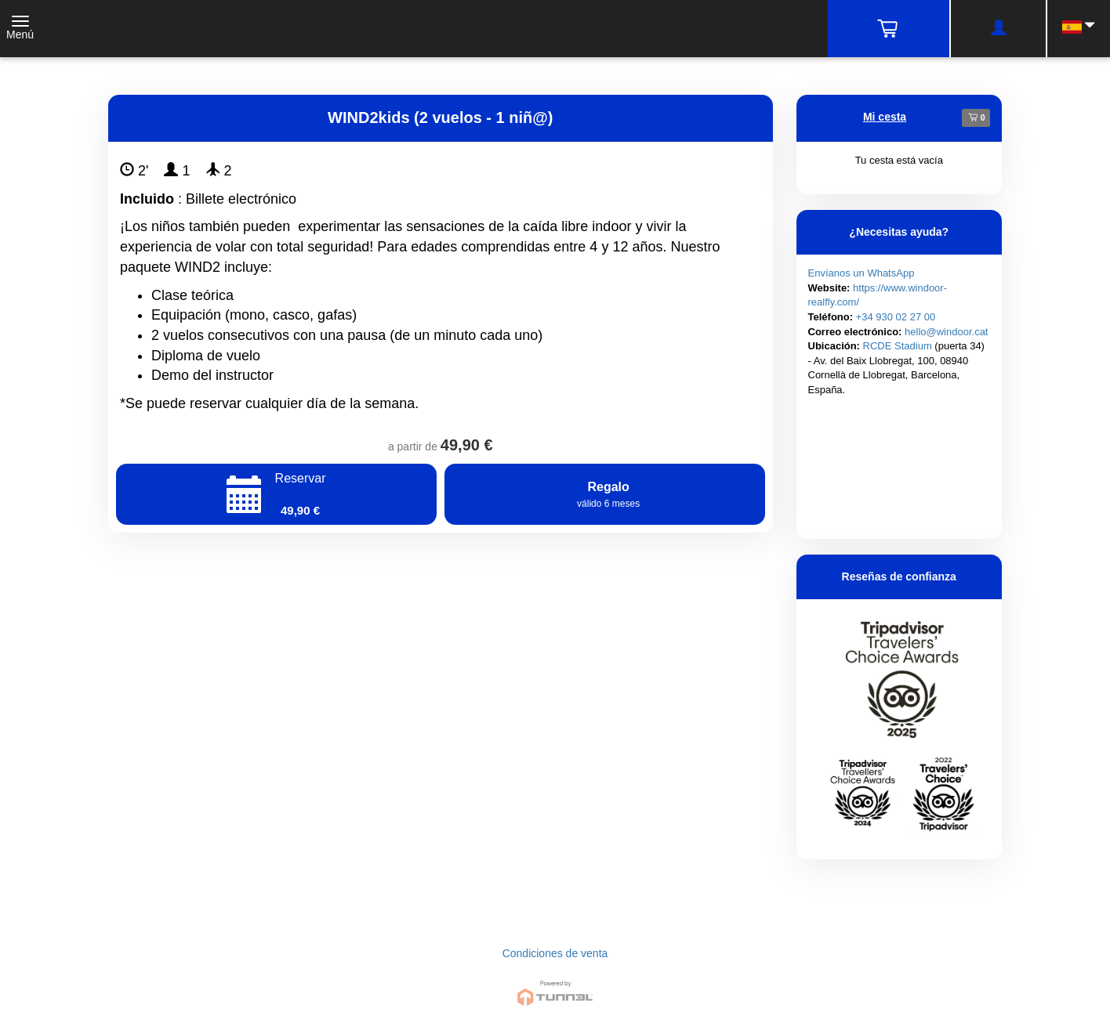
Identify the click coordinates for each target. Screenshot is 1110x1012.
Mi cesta (884, 116)
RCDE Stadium (897, 346)
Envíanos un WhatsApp (861, 273)
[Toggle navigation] (20, 29)
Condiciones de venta (555, 953)
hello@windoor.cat (946, 332)
